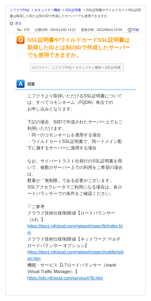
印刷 (136, 30)
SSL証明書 (73, 10)
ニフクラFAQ (19, 10)
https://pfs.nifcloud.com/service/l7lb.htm (65, 278)
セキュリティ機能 (47, 10)
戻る (18, 23)
